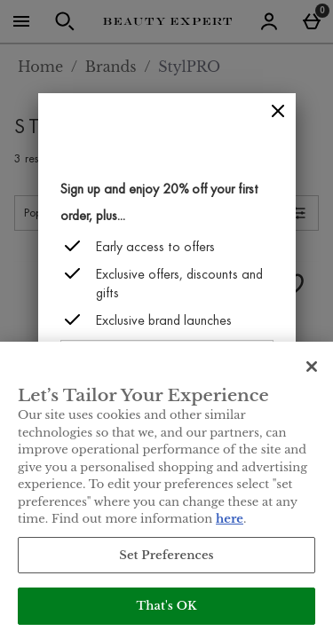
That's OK (166, 605)
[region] (166, 490)
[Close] (278, 111)
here (229, 518)
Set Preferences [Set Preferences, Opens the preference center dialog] (166, 555)
